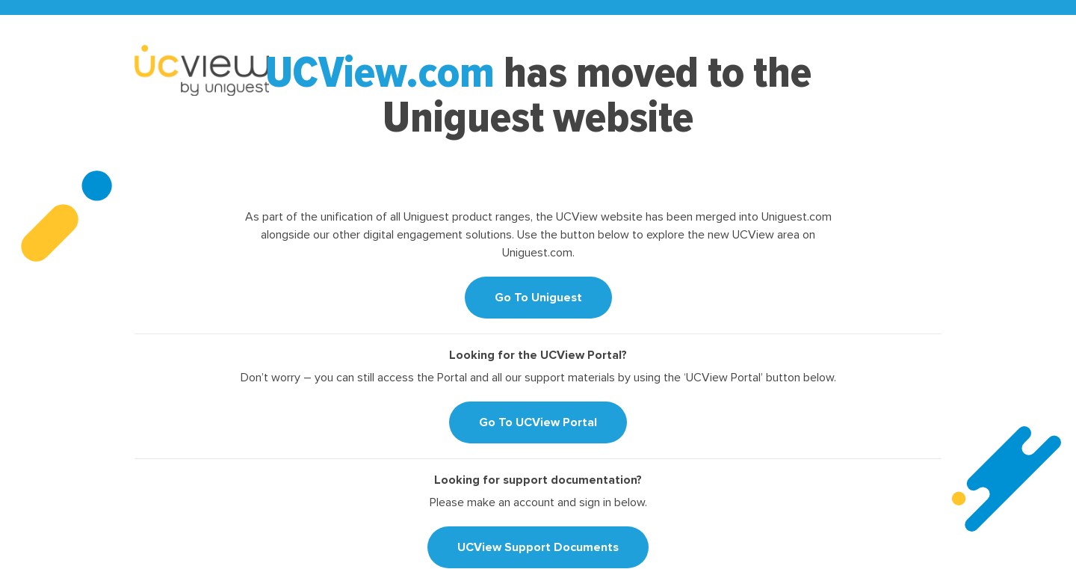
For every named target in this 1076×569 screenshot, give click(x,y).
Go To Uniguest (538, 297)
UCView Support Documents (538, 547)
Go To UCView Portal (538, 422)
